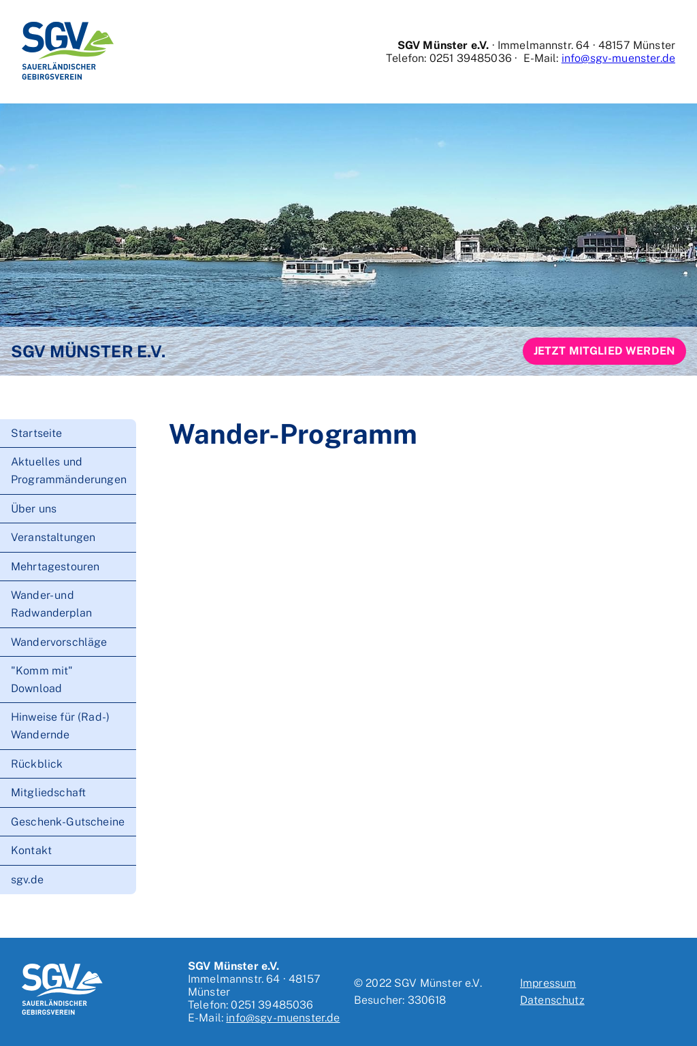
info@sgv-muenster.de (618, 58)
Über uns (33, 508)
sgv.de (27, 879)
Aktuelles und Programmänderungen (69, 470)
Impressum (548, 983)
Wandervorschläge (59, 642)
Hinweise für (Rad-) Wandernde (60, 725)
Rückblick (37, 763)
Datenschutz (552, 1000)
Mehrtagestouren (55, 566)
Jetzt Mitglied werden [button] (604, 350)
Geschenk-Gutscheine (68, 821)
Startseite (37, 433)
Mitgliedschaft (48, 792)
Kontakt (31, 850)
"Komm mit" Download (42, 679)
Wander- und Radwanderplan (51, 604)
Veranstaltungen (53, 537)
